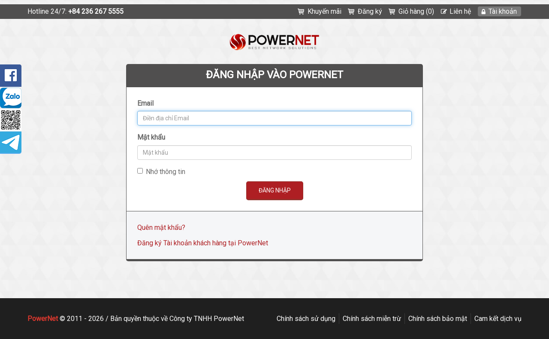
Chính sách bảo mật (437, 319)
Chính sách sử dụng (306, 319)
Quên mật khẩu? (161, 227)
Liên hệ (460, 11)
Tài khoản (503, 11)
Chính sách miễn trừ (372, 319)
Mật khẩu (151, 137)
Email (145, 103)
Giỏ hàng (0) (416, 11)
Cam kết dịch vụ (498, 319)
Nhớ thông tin (161, 172)
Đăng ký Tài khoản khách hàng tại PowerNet (202, 243)
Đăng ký (370, 11)
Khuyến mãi (324, 11)
